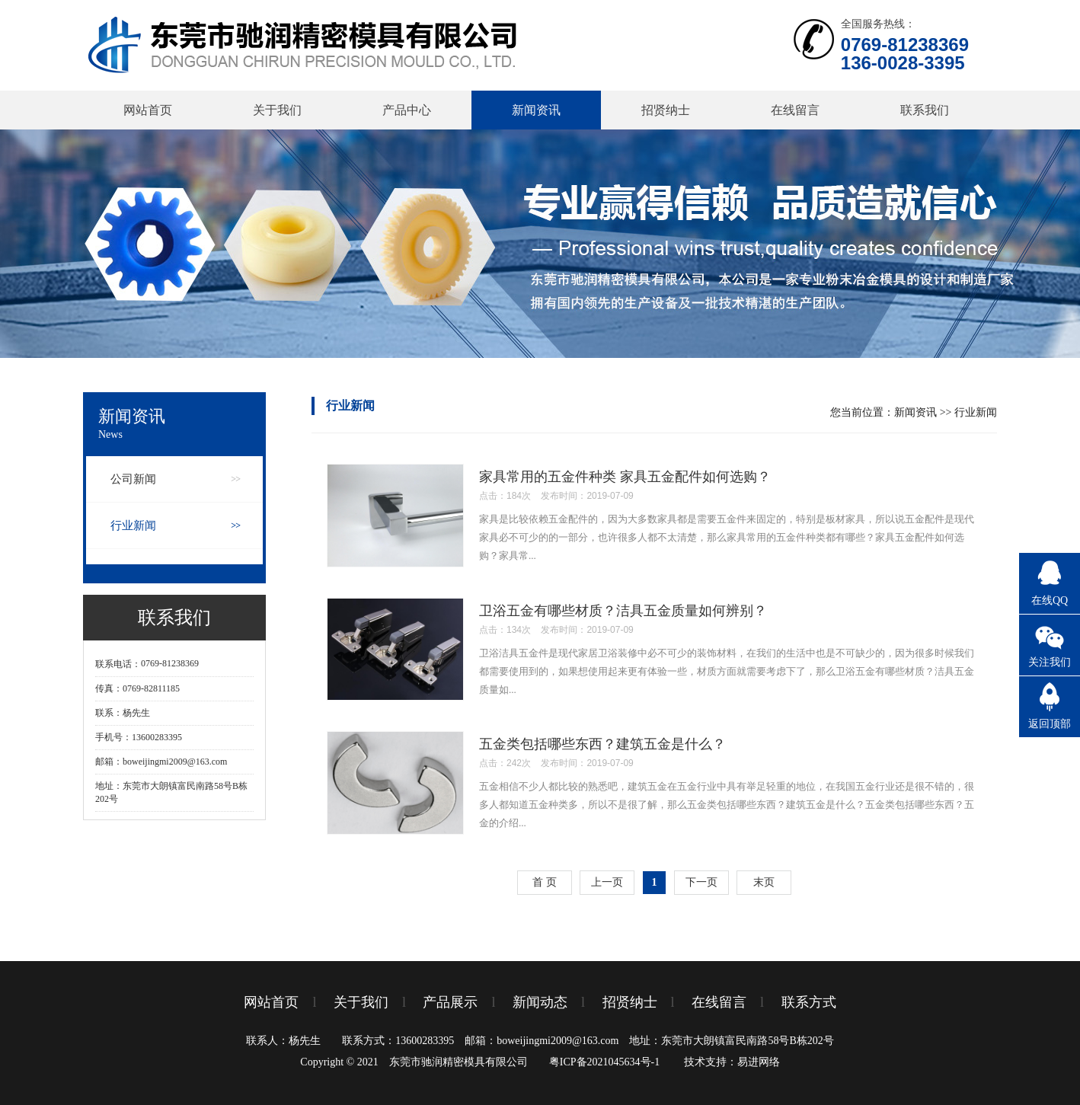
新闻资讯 (536, 110)
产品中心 (406, 110)
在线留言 (795, 110)
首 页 (544, 882)
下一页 (701, 882)
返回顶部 (1049, 724)
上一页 (607, 882)
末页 (764, 882)
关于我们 (277, 110)
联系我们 (924, 110)
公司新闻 (133, 479)
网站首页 (147, 110)
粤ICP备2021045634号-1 (604, 1062)
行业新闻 (133, 525)
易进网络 (758, 1062)
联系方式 (808, 1002)
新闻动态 (540, 1002)
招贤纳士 (665, 110)
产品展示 (450, 1002)
